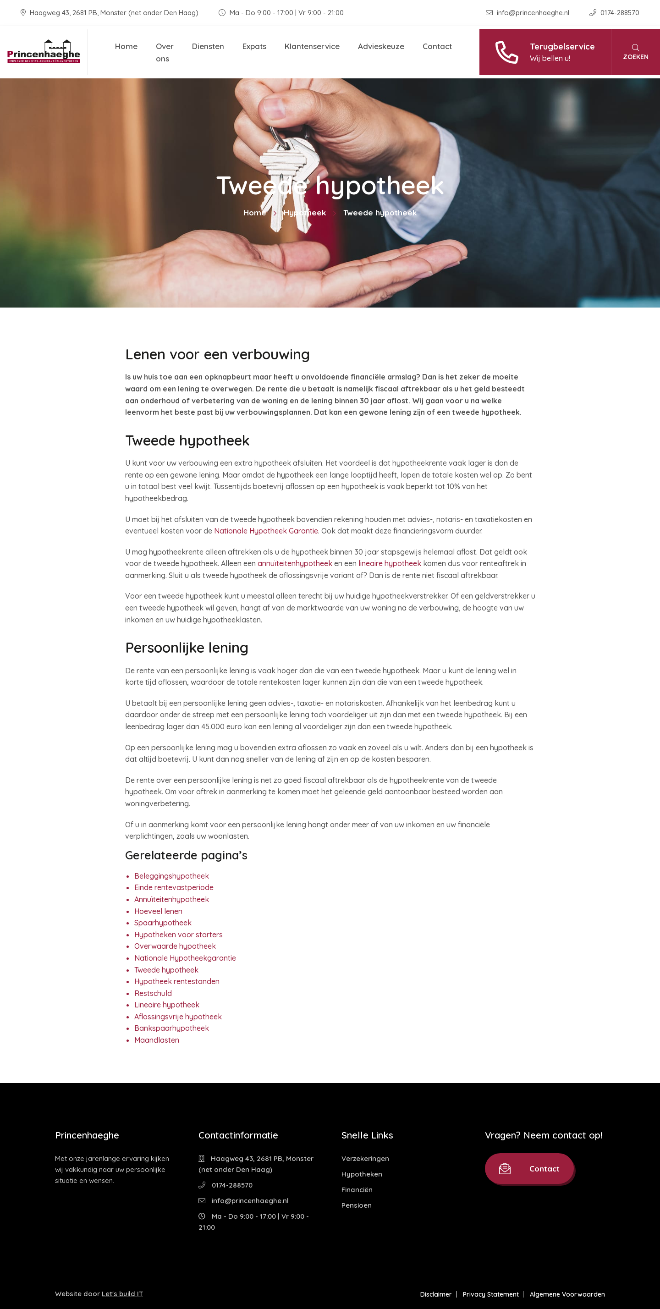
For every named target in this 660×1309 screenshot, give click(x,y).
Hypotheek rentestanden (177, 981)
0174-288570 (614, 12)
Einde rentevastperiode (174, 887)
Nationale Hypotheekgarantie (185, 957)
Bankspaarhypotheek (171, 1028)
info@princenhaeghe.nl (528, 12)
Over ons (165, 52)
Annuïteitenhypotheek (171, 899)
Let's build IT (122, 1293)
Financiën (357, 1189)
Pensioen (356, 1205)
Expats (254, 46)
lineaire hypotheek (389, 563)
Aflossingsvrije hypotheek (178, 1016)
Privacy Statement (491, 1294)
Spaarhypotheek (163, 922)
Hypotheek (305, 212)
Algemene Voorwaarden (567, 1294)
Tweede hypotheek (166, 969)
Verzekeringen (365, 1158)
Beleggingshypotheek (171, 875)
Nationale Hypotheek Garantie (266, 530)
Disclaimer (436, 1294)
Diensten (208, 46)
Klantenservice (312, 46)
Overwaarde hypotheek (175, 946)
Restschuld (153, 993)
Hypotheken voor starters (178, 934)
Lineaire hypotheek (166, 1004)
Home (126, 46)
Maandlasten (156, 1040)
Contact (437, 46)
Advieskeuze (381, 46)
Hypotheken (361, 1174)
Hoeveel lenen (158, 911)
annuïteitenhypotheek (295, 563)
